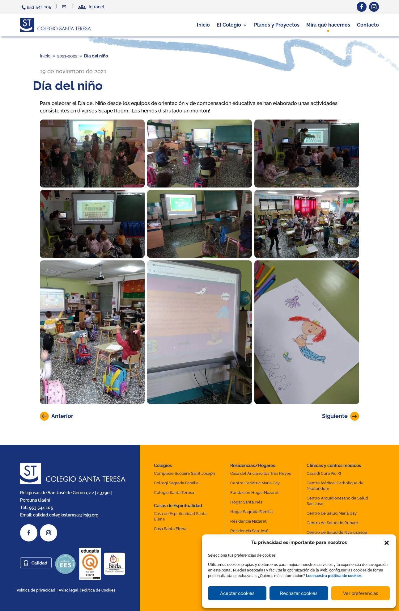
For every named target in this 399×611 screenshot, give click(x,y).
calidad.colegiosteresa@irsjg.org (66, 514)
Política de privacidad (36, 590)
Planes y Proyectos (276, 25)
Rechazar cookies (298, 593)
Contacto (64, 7)
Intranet (96, 6)
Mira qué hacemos (328, 25)
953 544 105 (39, 6)
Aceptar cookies (237, 593)
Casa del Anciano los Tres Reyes (260, 473)
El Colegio (229, 25)
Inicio (203, 25)
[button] (387, 543)
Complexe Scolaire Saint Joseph (184, 473)
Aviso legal (69, 590)
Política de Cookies (98, 590)
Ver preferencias (360, 593)
